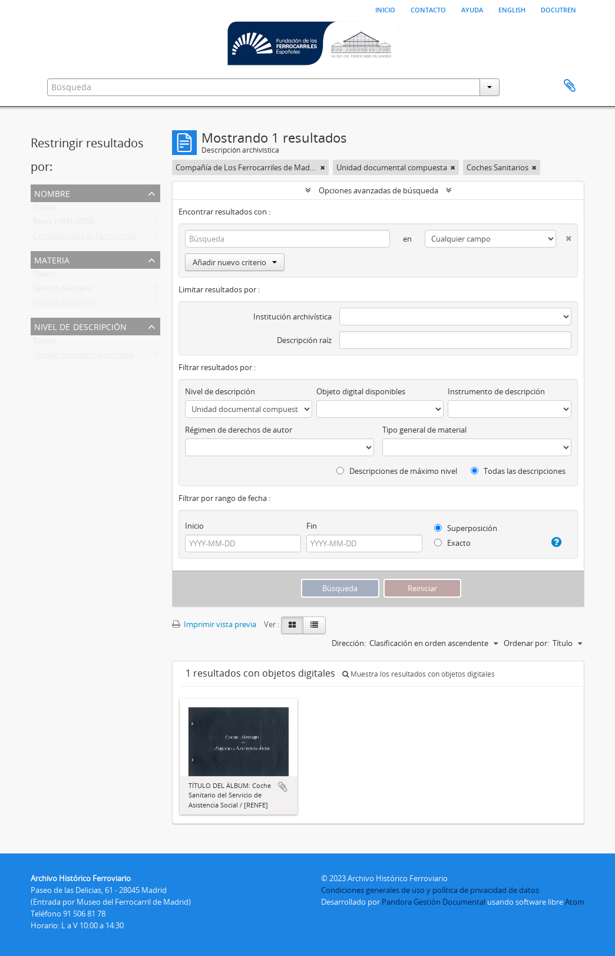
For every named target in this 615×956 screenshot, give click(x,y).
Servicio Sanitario (63, 290)
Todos (44, 210)
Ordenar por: (526, 643)
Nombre (52, 192)
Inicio (385, 8)
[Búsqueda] (287, 239)
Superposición (465, 528)
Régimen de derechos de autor (238, 429)
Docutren (558, 8)
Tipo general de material (424, 429)
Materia (52, 259)
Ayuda (472, 8)
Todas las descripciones (518, 471)
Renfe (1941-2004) (64, 224)
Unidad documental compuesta (88, 357)
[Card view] (292, 625)
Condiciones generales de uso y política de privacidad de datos (430, 890)
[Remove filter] (322, 167)
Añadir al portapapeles (283, 787)
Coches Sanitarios (64, 304)
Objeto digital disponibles (360, 391)
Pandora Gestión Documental (433, 901)
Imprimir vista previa (214, 624)
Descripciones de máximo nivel (396, 471)
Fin (311, 525)
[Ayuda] (553, 542)
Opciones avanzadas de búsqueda (378, 190)
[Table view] (314, 625)
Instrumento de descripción (496, 391)
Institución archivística (292, 316)
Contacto (428, 8)
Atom (574, 901)
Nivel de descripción (80, 326)
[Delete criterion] (563, 236)
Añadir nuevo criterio (235, 262)
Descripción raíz (304, 340)
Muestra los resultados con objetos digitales (418, 674)
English (511, 8)
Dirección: (349, 643)
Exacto (452, 543)
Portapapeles (569, 86)
